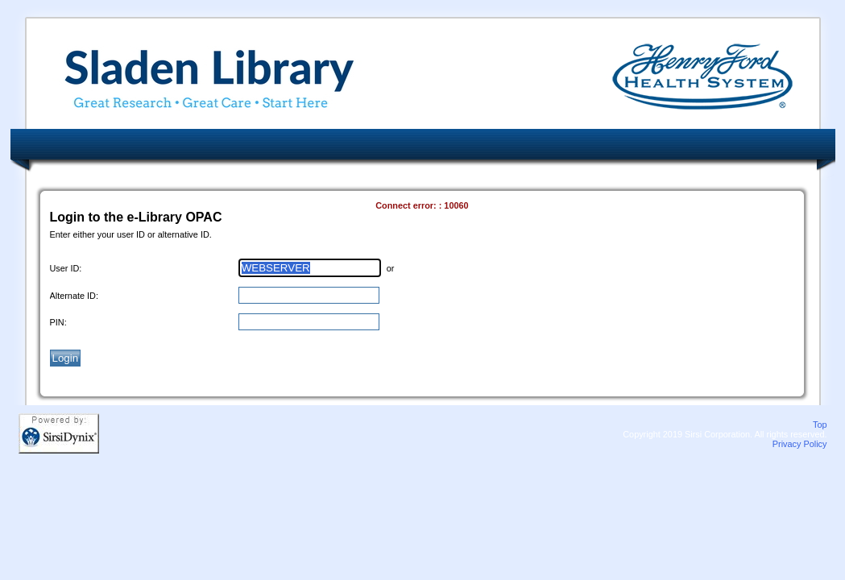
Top (820, 424)
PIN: (58, 322)
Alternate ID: (74, 295)
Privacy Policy (800, 444)
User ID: (66, 268)
